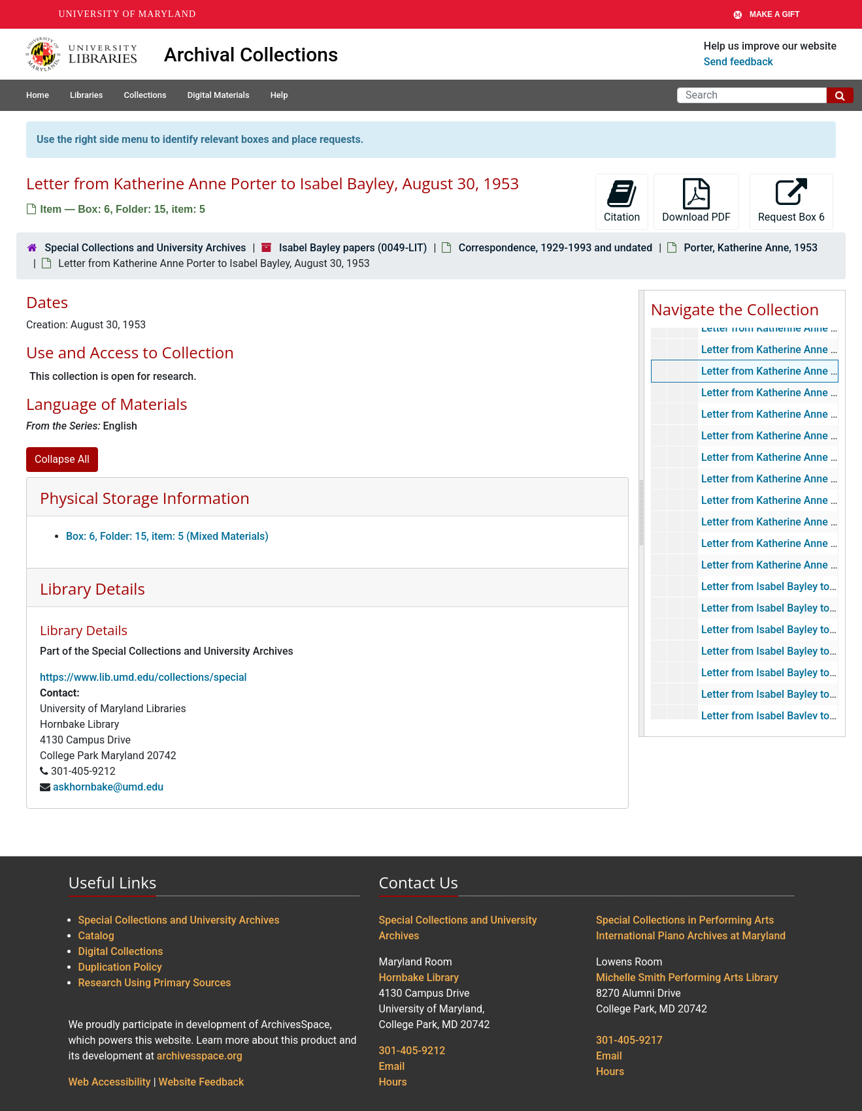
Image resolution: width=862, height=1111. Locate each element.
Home (37, 95)
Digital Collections (120, 951)
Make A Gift (766, 14)
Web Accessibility (110, 1082)
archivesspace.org (199, 1056)
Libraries (86, 95)
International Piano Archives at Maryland (691, 936)
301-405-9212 (412, 1050)
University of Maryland (128, 14)
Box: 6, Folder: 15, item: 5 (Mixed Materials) (167, 536)
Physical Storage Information (145, 498)
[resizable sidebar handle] (641, 513)
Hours (393, 1082)
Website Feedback (201, 1082)
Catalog (96, 936)
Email (392, 1066)
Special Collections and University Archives (145, 248)
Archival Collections (251, 54)
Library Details (92, 588)
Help (279, 95)
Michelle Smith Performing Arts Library (687, 977)
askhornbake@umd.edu (108, 787)
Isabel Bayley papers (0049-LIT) (353, 248)
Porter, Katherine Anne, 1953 (751, 248)
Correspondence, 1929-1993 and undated (555, 248)
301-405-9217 (629, 1040)
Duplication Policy (120, 967)
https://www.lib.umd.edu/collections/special (143, 677)
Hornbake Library (419, 977)
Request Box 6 (791, 200)
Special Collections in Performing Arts (685, 920)
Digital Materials (219, 95)
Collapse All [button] (62, 459)
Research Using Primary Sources (154, 983)
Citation (622, 200)
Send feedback (738, 61)
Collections (145, 95)
